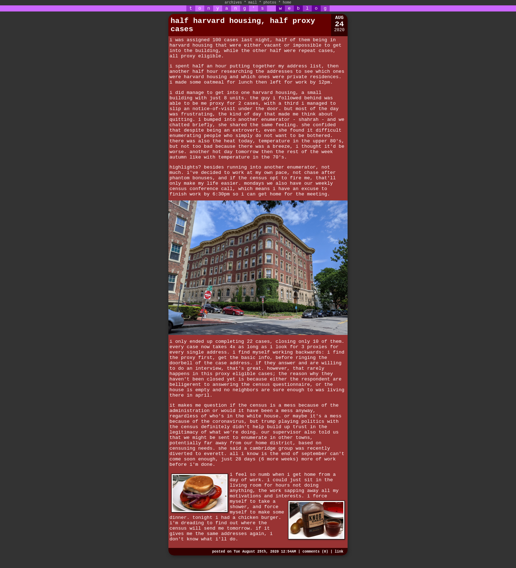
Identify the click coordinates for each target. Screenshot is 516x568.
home (287, 3)
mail (252, 3)
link (339, 552)
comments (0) (315, 552)
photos (269, 3)
